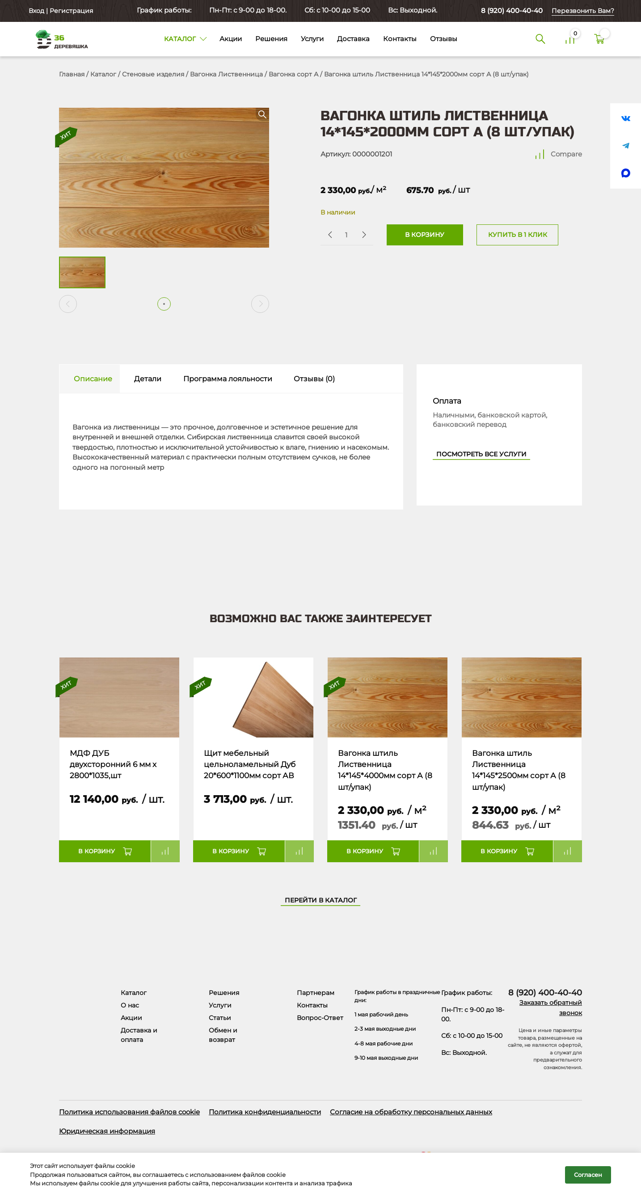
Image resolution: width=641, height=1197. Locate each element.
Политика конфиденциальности (265, 1112)
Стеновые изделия (153, 74)
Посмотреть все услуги (481, 454)
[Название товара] (119, 698)
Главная (71, 74)
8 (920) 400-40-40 (512, 10)
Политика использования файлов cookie (129, 1112)
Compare (566, 154)
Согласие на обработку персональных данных (411, 1112)
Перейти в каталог (321, 900)
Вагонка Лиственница (226, 74)
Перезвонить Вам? (583, 10)
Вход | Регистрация (60, 10)
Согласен (588, 1174)
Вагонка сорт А (293, 74)
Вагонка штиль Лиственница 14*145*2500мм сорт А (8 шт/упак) (518, 770)
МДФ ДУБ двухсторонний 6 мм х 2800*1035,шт (113, 764)
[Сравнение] (570, 39)
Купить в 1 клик (517, 234)
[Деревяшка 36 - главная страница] (58, 39)
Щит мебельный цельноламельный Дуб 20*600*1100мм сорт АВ (249, 764)
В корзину (424, 234)
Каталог (103, 74)
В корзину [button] (96, 851)
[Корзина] (599, 39)
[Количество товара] (346, 235)
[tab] (89, 379)
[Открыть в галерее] (164, 178)
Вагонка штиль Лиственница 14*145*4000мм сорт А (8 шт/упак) (385, 770)
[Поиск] (540, 39)
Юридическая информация (107, 1131)
